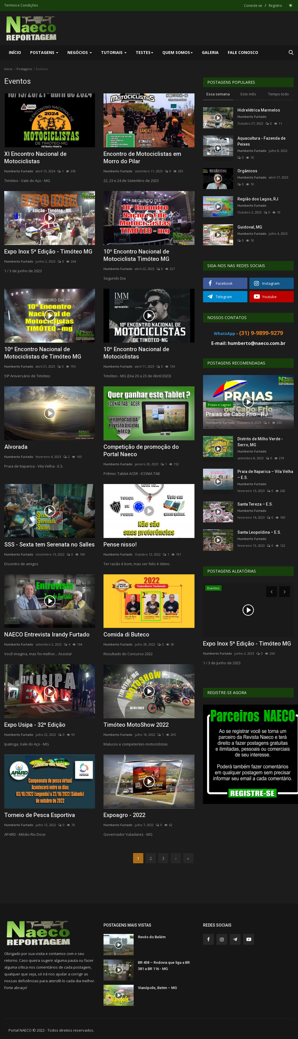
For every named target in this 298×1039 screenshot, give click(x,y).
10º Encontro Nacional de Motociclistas (136, 353)
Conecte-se (253, 5)
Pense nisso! (120, 544)
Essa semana (218, 94)
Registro (275, 5)
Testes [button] (144, 52)
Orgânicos (247, 171)
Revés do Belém (151, 937)
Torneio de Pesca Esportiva (39, 815)
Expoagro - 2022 (124, 815)
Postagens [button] (44, 52)
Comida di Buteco (126, 634)
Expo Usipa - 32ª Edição (34, 724)
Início (15, 52)
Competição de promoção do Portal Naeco (141, 450)
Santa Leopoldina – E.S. (259, 532)
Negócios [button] (79, 52)
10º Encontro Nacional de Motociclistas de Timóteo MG (42, 353)
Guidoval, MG (249, 227)
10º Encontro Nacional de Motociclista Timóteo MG (136, 255)
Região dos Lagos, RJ (257, 199)
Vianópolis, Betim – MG (157, 988)
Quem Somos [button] (177, 52)
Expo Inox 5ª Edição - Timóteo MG (48, 251)
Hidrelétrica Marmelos (258, 110)
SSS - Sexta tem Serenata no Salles (49, 544)
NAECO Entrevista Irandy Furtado (47, 634)
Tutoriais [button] (114, 52)
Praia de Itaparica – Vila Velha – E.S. (265, 474)
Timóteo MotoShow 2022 (136, 724)
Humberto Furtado (18, 171)
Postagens (24, 69)
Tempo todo (278, 94)
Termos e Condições (21, 5)
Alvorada (16, 446)
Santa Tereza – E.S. (255, 504)
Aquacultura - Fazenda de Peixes (261, 141)
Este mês (248, 94)
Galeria (210, 52)
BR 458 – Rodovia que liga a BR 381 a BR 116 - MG (164, 965)
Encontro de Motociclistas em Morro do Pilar (142, 157)
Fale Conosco (243, 52)
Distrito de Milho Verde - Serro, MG (260, 442)
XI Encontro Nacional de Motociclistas (35, 157)
